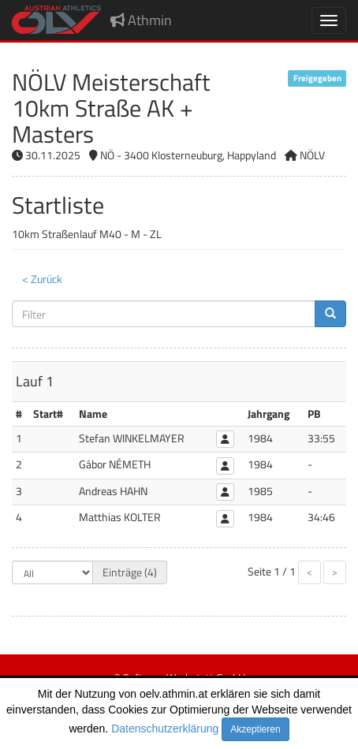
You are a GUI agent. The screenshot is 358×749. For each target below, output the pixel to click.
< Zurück (42, 278)
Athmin (141, 20)
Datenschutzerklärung (164, 728)
